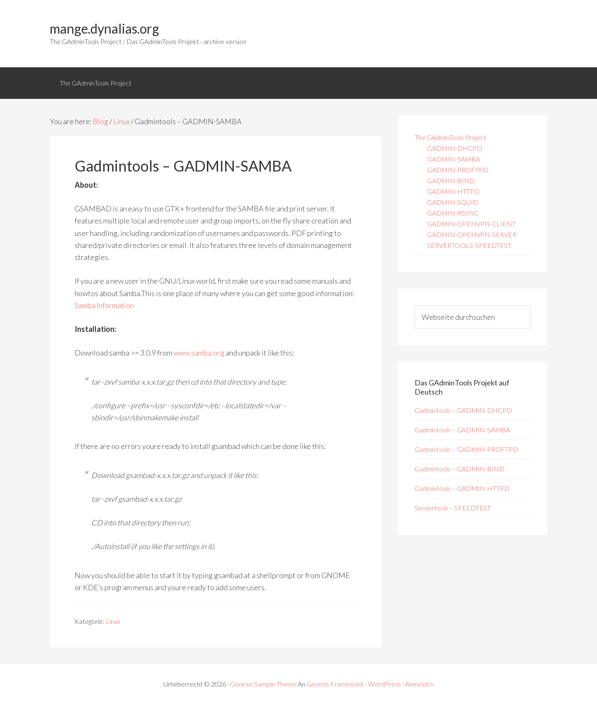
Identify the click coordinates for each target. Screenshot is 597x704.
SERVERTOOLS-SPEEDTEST (469, 245)
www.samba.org (198, 352)
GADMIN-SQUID (452, 202)
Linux (113, 621)
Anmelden (419, 684)
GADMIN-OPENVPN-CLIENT (471, 224)
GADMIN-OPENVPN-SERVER (472, 234)
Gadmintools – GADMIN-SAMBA (462, 430)
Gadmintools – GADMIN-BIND (460, 469)
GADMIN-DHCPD (454, 148)
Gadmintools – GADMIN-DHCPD (463, 410)
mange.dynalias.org (104, 28)
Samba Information (104, 305)
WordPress (384, 684)
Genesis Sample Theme (263, 684)
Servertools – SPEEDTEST (453, 508)
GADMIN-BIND (451, 180)
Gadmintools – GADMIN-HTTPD (462, 488)
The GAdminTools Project (450, 137)
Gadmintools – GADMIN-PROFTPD (466, 449)
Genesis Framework (335, 684)
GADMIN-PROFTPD (457, 170)
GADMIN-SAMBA (453, 159)
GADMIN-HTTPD (453, 191)
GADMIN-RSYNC (453, 213)
